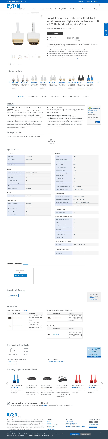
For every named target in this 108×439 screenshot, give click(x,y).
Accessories (55, 96)
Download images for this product (56, 361)
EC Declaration (12, 361)
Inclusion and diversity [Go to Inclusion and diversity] (52, 424)
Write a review (72, 28)
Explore (97, 122)
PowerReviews (25, 264)
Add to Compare (51, 37)
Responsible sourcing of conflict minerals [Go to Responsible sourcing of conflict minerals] (75, 426)
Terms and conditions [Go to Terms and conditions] (71, 424)
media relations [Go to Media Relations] (69, 421)
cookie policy (50, 435)
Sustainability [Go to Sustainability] (50, 428)
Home (8, 13)
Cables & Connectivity (45, 9)
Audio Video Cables (24, 13)
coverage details (78, 58)
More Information (85, 434)
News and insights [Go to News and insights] (51, 429)
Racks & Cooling (74, 9)
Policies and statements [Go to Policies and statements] (71, 423)
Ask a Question (13, 295)
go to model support (95, 356)
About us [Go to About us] (49, 421)
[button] (9, 82)
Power (34, 9)
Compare (25, 310)
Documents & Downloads (71, 96)
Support (96, 9)
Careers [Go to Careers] (49, 423)
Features (21, 96)
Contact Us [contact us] (93, 427)
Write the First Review (20, 275)
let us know (44, 405)
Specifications (32, 96)
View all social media (93, 424)
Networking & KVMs (60, 9)
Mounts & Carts (86, 9)
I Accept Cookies (75, 434)
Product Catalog (15, 13)
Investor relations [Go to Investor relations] (51, 426)
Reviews (44, 96)
